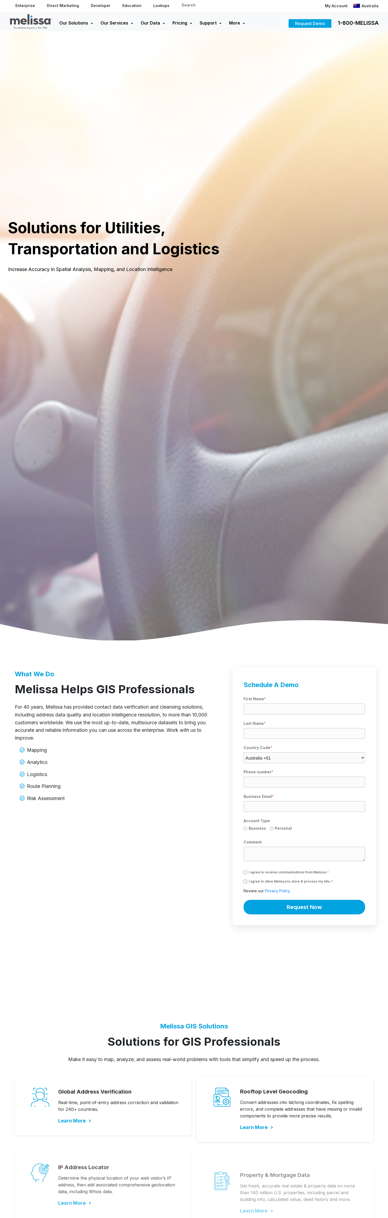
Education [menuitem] (131, 5)
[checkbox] (304, 829)
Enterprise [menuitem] (25, 5)
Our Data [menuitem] (150, 23)
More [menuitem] (234, 23)
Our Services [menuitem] (114, 23)
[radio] (257, 829)
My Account (336, 6)
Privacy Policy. (277, 890)
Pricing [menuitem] (179, 23)
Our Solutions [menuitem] (73, 23)
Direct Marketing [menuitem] (63, 5)
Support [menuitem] (208, 23)
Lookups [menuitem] (161, 5)
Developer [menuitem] (100, 5)
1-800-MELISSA (358, 23)
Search (189, 5)
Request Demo (310, 23)
